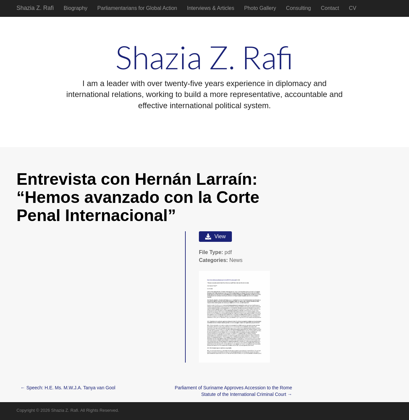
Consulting (298, 8)
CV (352, 8)
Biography (75, 8)
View (215, 237)
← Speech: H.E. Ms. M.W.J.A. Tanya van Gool (67, 387)
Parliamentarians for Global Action (137, 8)
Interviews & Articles (210, 8)
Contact (330, 8)
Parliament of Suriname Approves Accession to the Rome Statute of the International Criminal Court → (233, 391)
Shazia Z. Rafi (35, 8)
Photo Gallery (260, 8)
